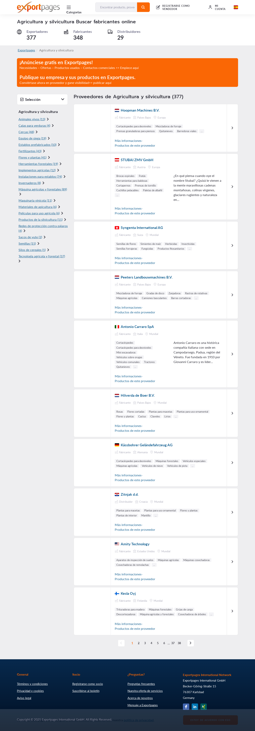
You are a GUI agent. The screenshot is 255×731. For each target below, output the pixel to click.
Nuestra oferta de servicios (145, 691)
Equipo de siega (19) (32, 138)
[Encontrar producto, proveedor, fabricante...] (116, 7)
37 (173, 643)
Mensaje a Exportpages (143, 705)
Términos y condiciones (32, 684)
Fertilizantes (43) (30, 151)
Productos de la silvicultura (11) (41, 219)
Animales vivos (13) (32, 119)
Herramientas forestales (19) (38, 164)
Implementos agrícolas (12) (37, 170)
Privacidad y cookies (30, 691)
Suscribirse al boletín (85, 691)
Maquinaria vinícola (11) (35, 200)
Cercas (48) (26, 132)
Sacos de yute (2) (30, 237)
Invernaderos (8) (30, 183)
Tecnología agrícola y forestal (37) (42, 256)
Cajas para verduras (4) (34, 125)
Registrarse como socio (87, 684)
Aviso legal (24, 698)
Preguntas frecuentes (141, 684)
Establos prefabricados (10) (37, 144)
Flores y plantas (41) (32, 157)
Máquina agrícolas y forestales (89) (43, 189)
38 (179, 643)
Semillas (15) (27, 243)
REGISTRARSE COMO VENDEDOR (176, 7)
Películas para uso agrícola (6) (39, 213)
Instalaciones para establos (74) (40, 176)
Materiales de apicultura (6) (38, 207)
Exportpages (26, 50)
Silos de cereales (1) (32, 250)
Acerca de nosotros (140, 698)
